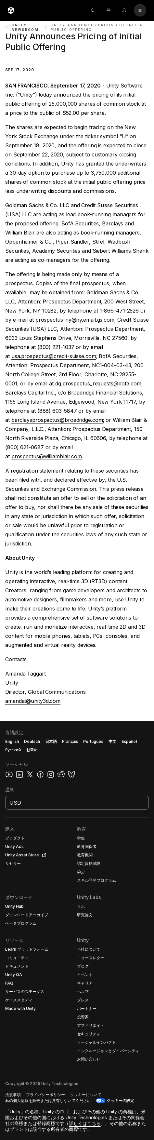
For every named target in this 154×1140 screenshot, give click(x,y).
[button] (77, 930)
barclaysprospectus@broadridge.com (57, 420)
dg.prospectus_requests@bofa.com (98, 383)
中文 (112, 741)
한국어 (32, 749)
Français (70, 741)
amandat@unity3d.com (32, 701)
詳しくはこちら (85, 1123)
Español (129, 741)
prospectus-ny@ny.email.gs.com (74, 319)
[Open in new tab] (43, 855)
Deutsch (32, 741)
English (12, 741)
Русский (13, 749)
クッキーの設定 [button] (120, 1100)
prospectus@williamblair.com (46, 456)
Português (93, 741)
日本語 (51, 741)
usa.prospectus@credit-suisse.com (53, 356)
